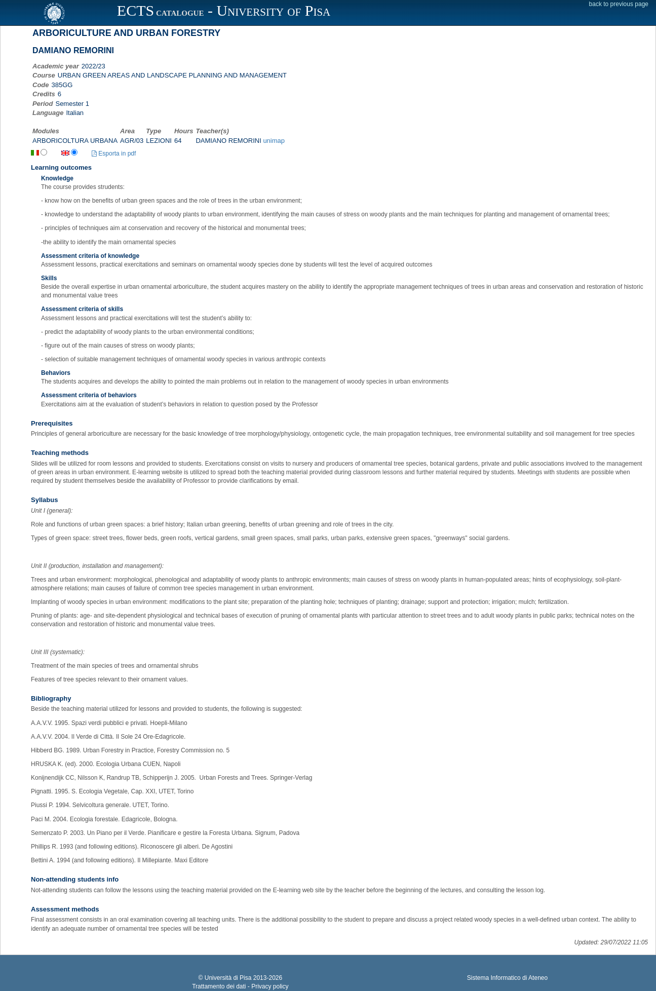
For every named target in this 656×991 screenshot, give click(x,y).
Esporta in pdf (114, 153)
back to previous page (618, 4)
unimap (274, 140)
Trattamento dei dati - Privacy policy (240, 986)
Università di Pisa (228, 977)
